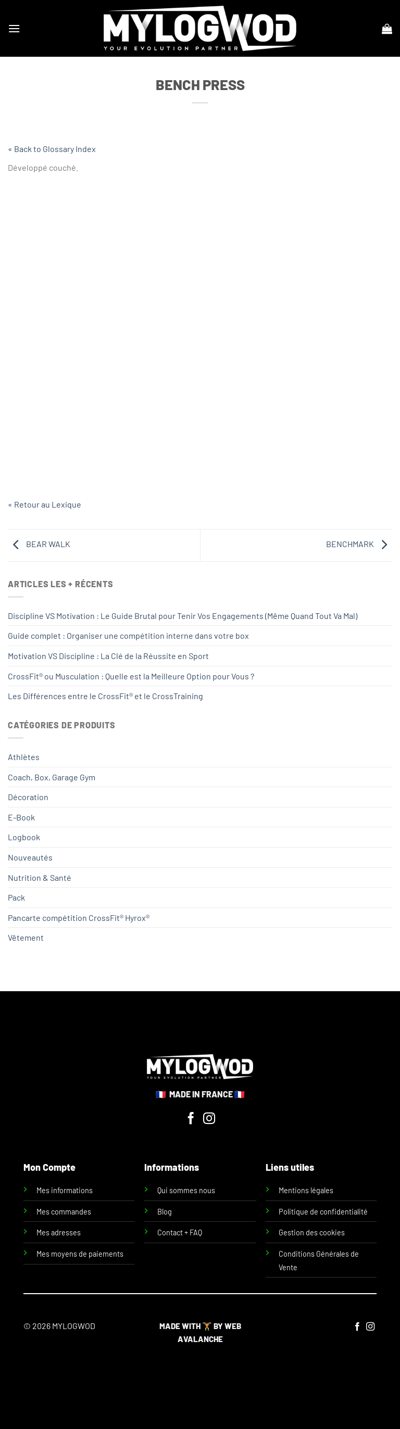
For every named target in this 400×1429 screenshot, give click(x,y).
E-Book (21, 817)
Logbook (24, 837)
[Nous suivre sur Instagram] (209, 1119)
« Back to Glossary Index (52, 149)
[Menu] (14, 28)
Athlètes (24, 757)
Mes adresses (58, 1232)
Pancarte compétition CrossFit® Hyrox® (78, 917)
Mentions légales (306, 1190)
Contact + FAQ (179, 1232)
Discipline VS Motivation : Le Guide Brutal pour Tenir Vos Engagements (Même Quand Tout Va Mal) (182, 616)
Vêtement (26, 937)
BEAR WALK (39, 544)
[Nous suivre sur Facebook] (191, 1119)
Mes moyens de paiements (79, 1253)
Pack (16, 897)
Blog (164, 1211)
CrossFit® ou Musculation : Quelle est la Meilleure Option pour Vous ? (131, 676)
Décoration (28, 797)
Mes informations (64, 1190)
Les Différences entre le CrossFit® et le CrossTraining (105, 696)
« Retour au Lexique (44, 504)
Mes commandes (63, 1211)
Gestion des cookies (312, 1232)
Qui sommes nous (186, 1190)
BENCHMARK (359, 544)
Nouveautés (30, 857)
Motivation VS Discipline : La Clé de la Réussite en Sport (108, 656)
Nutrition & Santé (39, 877)
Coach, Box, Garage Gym (51, 777)
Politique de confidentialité (323, 1211)
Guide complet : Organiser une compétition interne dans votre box (128, 635)
